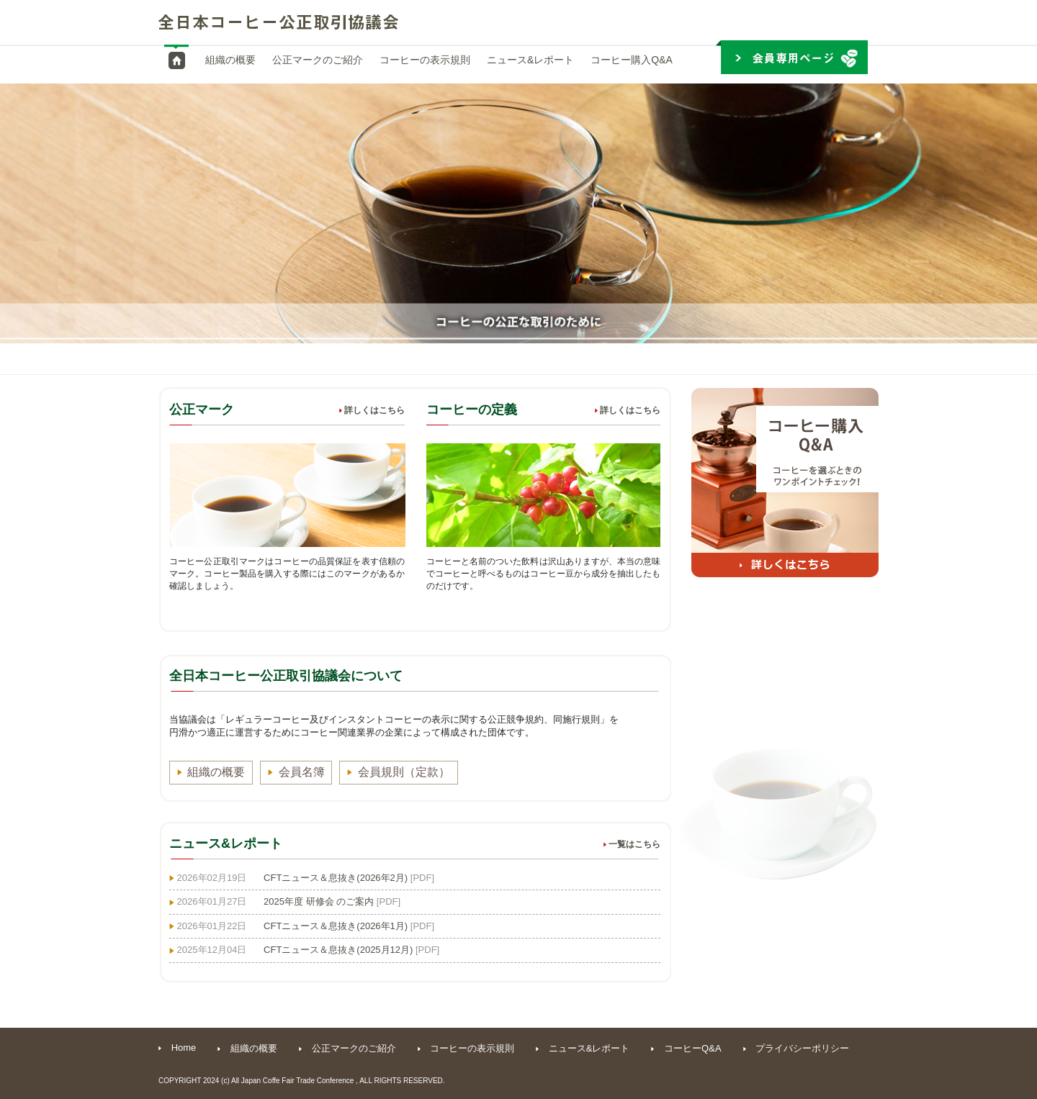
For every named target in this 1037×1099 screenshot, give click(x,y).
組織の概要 (230, 59)
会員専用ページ (792, 57)
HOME (176, 60)
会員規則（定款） (405, 772)
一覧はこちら (631, 844)
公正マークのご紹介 (317, 59)
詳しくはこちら (372, 410)
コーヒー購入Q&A (632, 59)
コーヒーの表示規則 (425, 59)
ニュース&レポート (530, 59)
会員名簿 (302, 772)
